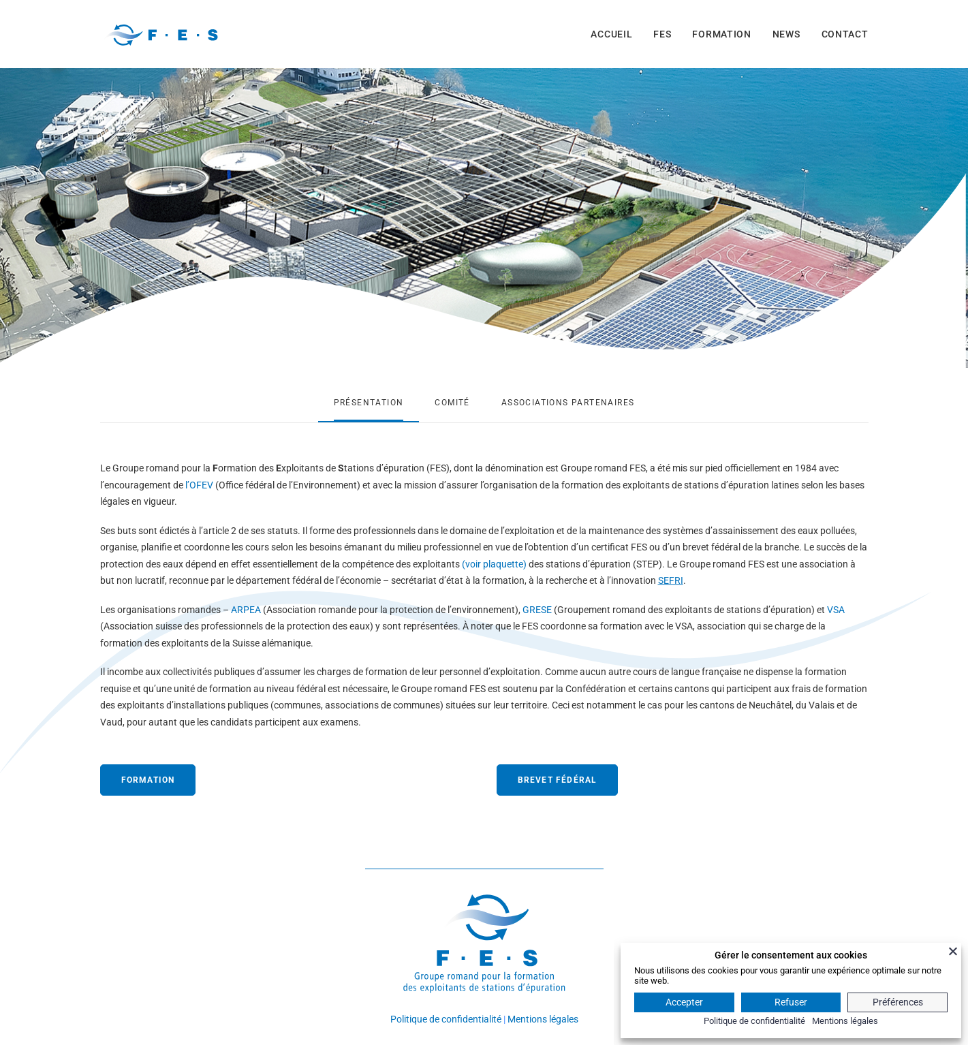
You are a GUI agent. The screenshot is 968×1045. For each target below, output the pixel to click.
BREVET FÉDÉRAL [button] (557, 780)
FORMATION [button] (148, 780)
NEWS (786, 34)
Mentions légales (543, 1019)
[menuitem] (616, 34)
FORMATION (721, 34)
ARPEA (246, 609)
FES (662, 34)
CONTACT (845, 34)
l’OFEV (199, 485)
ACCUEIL (611, 34)
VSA (836, 609)
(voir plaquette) (494, 564)
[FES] (161, 34)
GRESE (537, 609)
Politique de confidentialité (445, 1019)
